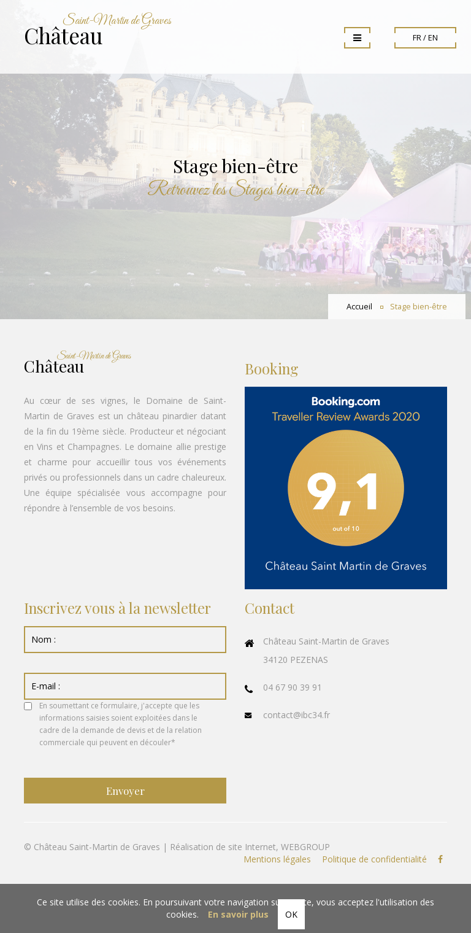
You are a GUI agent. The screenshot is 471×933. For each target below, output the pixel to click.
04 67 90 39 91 (292, 687)
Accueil (359, 306)
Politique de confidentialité (374, 859)
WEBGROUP (305, 847)
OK (291, 914)
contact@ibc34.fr (296, 715)
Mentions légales (277, 859)
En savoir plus (238, 914)
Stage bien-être (418, 306)
